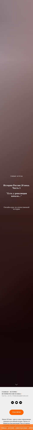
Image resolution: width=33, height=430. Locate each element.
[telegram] (20, 402)
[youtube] (16, 402)
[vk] (12, 402)
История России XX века (11, 394)
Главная (5, 392)
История (13, 392)
